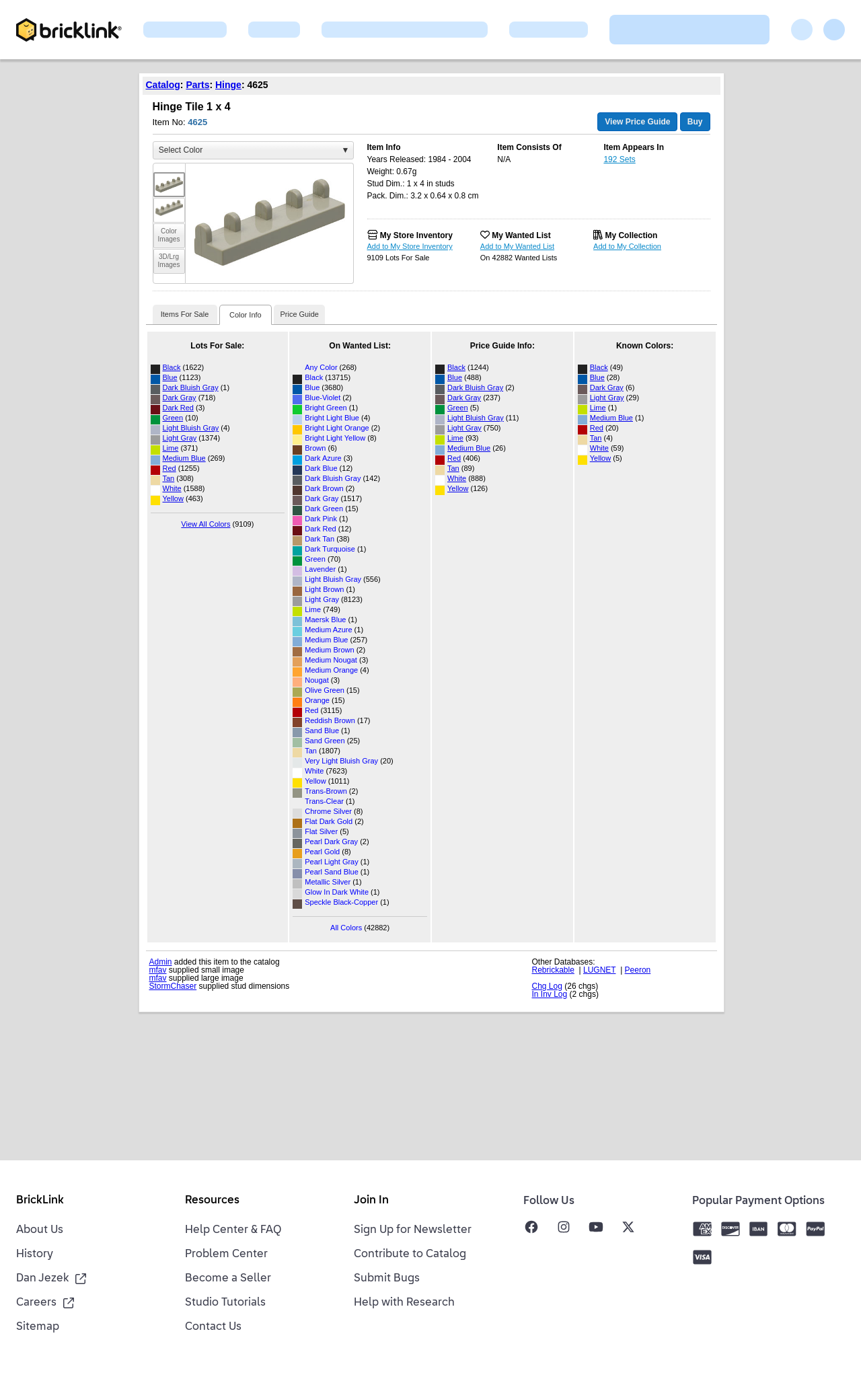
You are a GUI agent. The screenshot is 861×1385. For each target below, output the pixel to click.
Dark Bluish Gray (191, 387)
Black (172, 367)
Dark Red (178, 408)
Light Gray (180, 438)
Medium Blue (184, 458)
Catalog (163, 84)
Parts (197, 84)
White (172, 488)
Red (169, 468)
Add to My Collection (627, 246)
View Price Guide (637, 121)
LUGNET (599, 970)
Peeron (638, 970)
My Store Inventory (416, 235)
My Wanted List (521, 235)
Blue (170, 377)
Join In (371, 1200)
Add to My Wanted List (517, 246)
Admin (160, 962)
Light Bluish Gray (191, 428)
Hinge (228, 84)
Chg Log (547, 986)
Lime (171, 448)
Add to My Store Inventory (410, 246)
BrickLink (40, 1200)
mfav (158, 970)
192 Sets (619, 159)
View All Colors (205, 524)
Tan (169, 478)
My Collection (631, 235)
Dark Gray (179, 398)
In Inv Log (550, 994)
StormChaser (173, 986)
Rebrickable (553, 970)
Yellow (173, 498)
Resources (212, 1200)
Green (173, 418)
